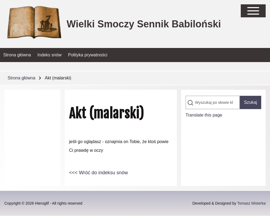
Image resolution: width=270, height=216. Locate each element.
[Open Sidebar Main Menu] (253, 10)
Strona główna (21, 78)
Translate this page (204, 115)
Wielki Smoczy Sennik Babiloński (144, 24)
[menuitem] (17, 55)
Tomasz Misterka (251, 203)
